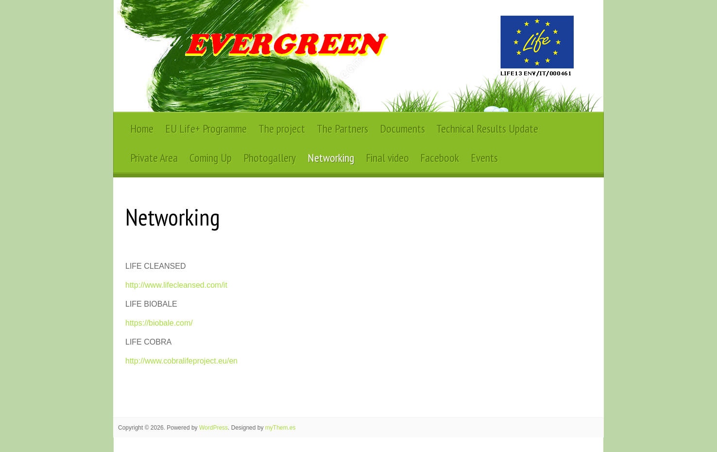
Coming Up (210, 157)
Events (484, 157)
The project (281, 128)
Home (142, 128)
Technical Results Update (487, 128)
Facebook (439, 157)
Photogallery (269, 157)
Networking (330, 157)
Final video (387, 157)
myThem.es (280, 427)
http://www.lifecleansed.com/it (176, 285)
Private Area (154, 157)
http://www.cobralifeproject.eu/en (181, 361)
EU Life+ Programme (206, 128)
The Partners (342, 128)
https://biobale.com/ (159, 323)
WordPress (213, 427)
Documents (402, 128)
